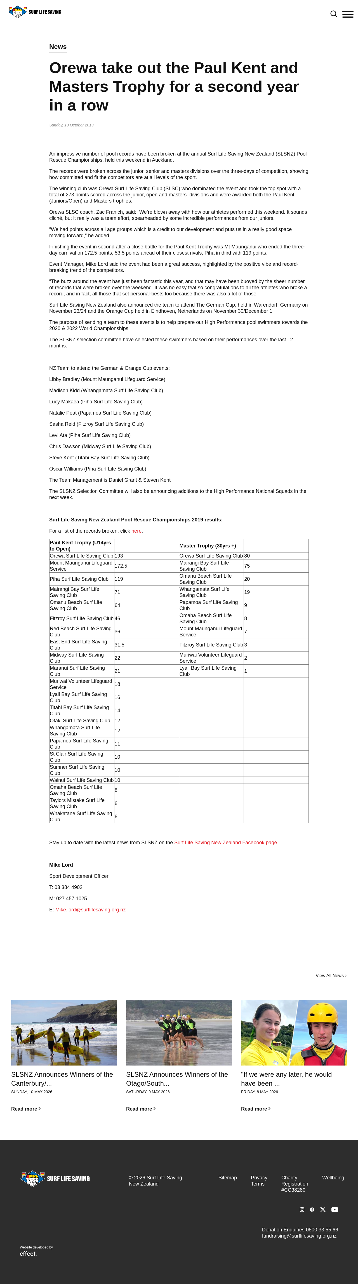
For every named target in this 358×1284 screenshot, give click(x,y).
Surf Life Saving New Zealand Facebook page (225, 842)
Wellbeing (333, 1177)
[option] (64, 1060)
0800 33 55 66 (322, 1230)
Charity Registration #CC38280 (294, 1184)
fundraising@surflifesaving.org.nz (299, 1236)
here (136, 531)
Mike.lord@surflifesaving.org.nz (90, 910)
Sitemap (227, 1177)
